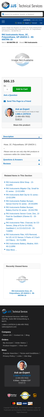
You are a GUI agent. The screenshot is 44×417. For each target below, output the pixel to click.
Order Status (20, 343)
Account (33, 23)
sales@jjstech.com (9, 327)
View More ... (11, 250)
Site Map (27, 356)
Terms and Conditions (29, 353)
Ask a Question (10, 95)
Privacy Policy (9, 356)
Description (22, 136)
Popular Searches (10, 353)
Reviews (22, 164)
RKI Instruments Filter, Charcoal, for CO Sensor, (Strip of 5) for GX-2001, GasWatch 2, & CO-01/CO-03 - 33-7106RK (22, 227)
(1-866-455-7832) (36, 20)
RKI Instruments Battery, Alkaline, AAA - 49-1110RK (22, 245)
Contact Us (18, 335)
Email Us (18, 119)
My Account (8, 343)
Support (25, 23)
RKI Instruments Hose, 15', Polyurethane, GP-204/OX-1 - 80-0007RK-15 (22, 293)
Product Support (10, 346)
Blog (27, 335)
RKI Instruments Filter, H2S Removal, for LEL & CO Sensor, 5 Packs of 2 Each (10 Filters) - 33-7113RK (23, 237)
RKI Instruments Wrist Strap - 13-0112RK (20, 183)
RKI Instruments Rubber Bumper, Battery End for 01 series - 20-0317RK (22, 208)
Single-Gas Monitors (12, 27)
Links (19, 356)
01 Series (23, 27)
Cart (39, 23)
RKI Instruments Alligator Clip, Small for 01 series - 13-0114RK (22, 190)
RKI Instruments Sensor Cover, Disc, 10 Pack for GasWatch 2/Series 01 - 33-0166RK (22, 216)
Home (4, 27)
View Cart (23, 346)
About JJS (7, 335)
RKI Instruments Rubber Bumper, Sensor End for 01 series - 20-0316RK (22, 202)
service (18, 23)
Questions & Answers (22, 160)
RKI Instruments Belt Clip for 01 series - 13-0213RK (22, 196)
